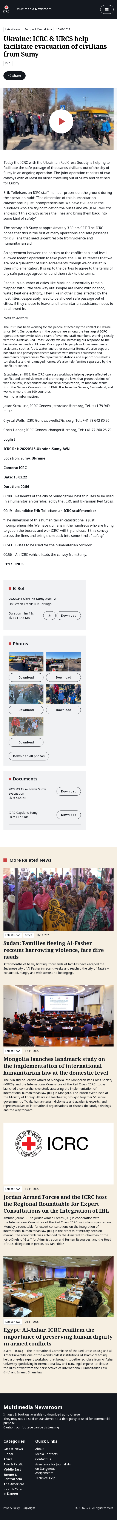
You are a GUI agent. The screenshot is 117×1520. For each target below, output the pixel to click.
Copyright (29, 1508)
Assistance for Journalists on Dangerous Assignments (53, 1468)
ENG (8, 63)
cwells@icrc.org (61, 420)
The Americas (13, 1484)
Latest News (12, 29)
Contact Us (43, 1459)
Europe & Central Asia (38, 29)
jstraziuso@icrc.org (67, 405)
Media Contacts (46, 1454)
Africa (28, 935)
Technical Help (45, 1478)
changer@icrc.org (62, 430)
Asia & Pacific (13, 1464)
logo (48, 604)
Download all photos (29, 756)
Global (8, 1454)
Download (68, 615)
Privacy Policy (11, 1508)
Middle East (12, 1469)
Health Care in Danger (12, 1491)
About (39, 1449)
